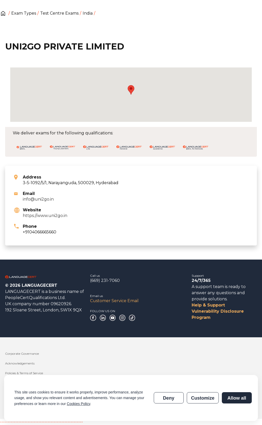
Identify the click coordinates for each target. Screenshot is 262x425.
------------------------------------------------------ (41, 421)
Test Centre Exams (59, 13)
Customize (202, 398)
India (88, 13)
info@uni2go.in (38, 199)
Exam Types (23, 13)
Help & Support (208, 305)
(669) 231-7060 (105, 280)
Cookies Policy (78, 404)
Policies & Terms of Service (24, 373)
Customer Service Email (114, 300)
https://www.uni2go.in (45, 215)
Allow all (236, 398)
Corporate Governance (22, 353)
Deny (168, 398)
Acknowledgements (20, 363)
